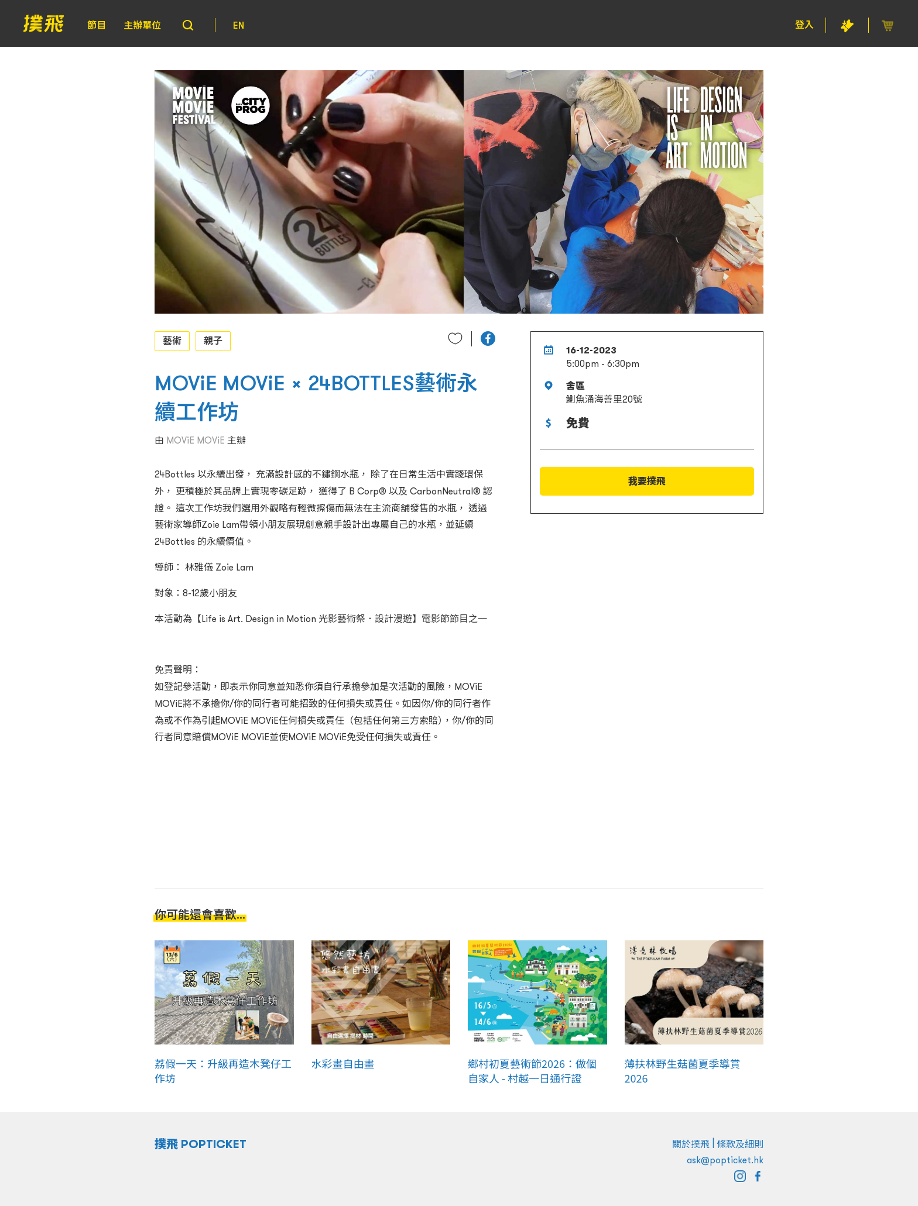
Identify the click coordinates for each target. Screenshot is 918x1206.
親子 (213, 340)
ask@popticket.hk (725, 1160)
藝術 (172, 340)
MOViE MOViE (195, 440)
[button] (488, 338)
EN (238, 25)
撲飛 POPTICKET (200, 1144)
